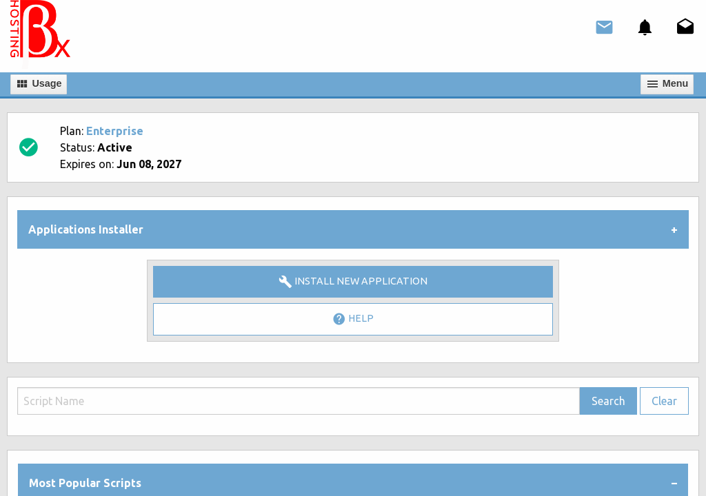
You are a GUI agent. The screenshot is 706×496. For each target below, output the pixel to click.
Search (608, 401)
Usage (38, 84)
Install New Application (353, 282)
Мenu (667, 84)
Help (353, 319)
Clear (664, 401)
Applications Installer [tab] (85, 229)
